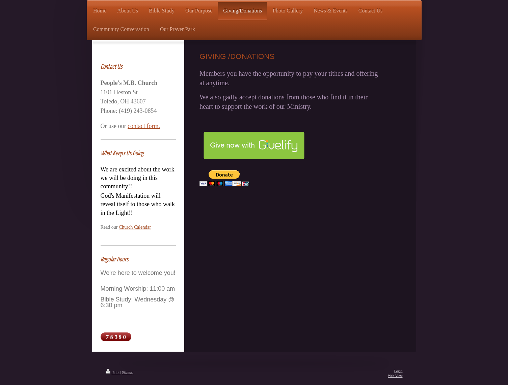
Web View (395, 376)
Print (113, 372)
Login (398, 371)
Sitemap (127, 372)
